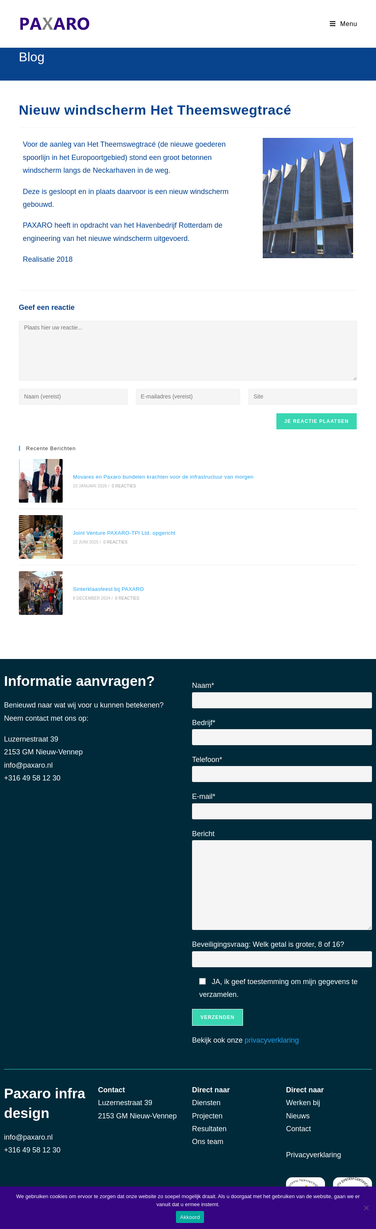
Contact (299, 1126)
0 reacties (122, 485)
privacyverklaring (272, 1037)
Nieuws (299, 1113)
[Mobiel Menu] (343, 23)
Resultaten (209, 1126)
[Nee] (366, 1208)
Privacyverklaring (313, 1152)
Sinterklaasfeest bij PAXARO (107, 587)
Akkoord (190, 1217)
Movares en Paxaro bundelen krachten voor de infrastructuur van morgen (162, 476)
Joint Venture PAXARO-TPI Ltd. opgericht (123, 531)
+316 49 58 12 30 (32, 1147)
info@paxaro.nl (28, 762)
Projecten (207, 1113)
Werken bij (305, 1100)
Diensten (206, 1100)
